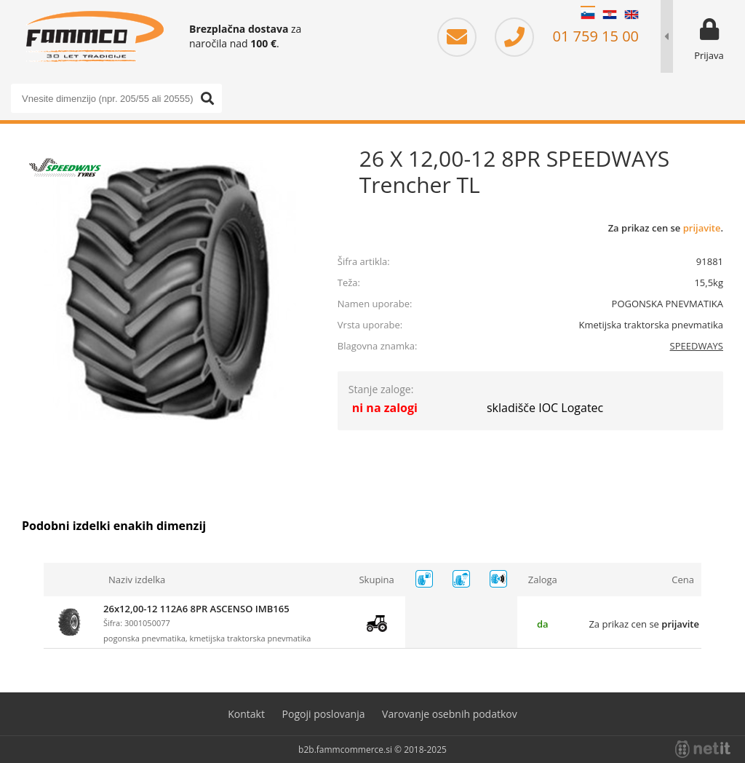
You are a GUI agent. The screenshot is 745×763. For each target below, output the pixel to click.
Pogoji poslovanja (323, 714)
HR (609, 14)
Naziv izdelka (136, 579)
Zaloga (542, 579)
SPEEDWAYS (696, 345)
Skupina (376, 579)
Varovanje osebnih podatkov (449, 714)
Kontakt (246, 714)
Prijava (709, 55)
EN (631, 14)
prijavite (702, 227)
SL (588, 14)
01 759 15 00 (567, 36)
